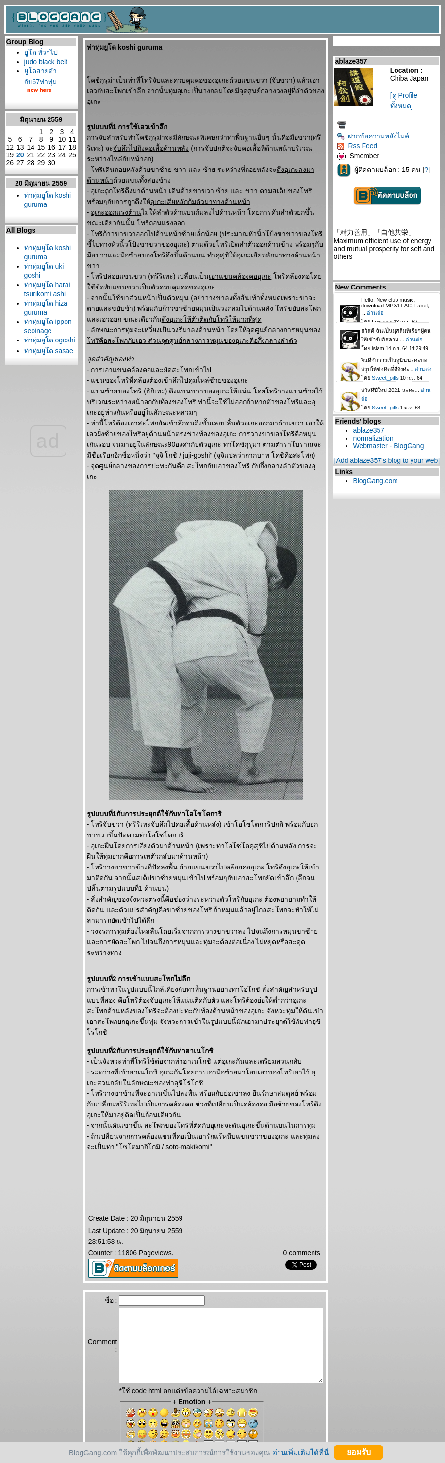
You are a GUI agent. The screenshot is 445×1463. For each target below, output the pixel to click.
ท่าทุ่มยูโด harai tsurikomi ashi (36, 346)
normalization (375, 438)
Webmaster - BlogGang (390, 446)
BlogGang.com (377, 481)
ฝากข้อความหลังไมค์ (375, 136)
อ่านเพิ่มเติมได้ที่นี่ (301, 1452)
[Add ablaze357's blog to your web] (389, 460)
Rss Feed (359, 146)
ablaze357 (371, 430)
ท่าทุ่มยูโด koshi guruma (36, 237)
